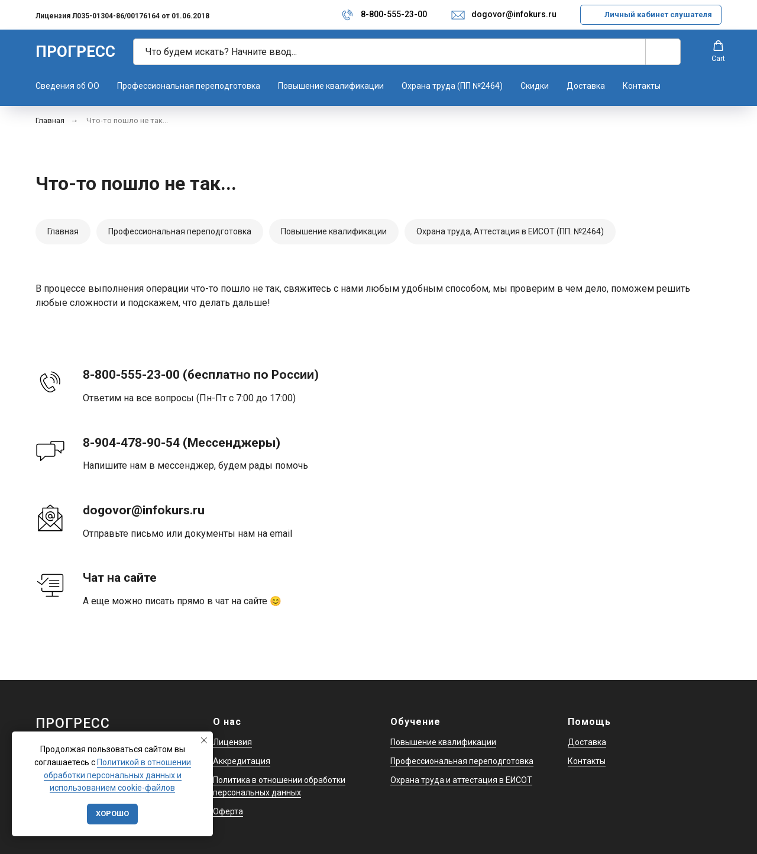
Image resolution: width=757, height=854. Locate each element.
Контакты (642, 86)
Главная (49, 120)
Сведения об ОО (67, 86)
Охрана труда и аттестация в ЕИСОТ (461, 780)
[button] (718, 51)
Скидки (534, 86)
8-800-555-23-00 (394, 14)
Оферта (228, 811)
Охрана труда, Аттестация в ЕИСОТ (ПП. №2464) (510, 231)
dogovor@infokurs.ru (514, 14)
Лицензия (232, 742)
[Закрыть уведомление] (204, 740)
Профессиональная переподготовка (188, 86)
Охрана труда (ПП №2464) (452, 86)
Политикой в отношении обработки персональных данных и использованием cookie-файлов (117, 775)
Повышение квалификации (331, 86)
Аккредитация (241, 761)
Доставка (586, 86)
